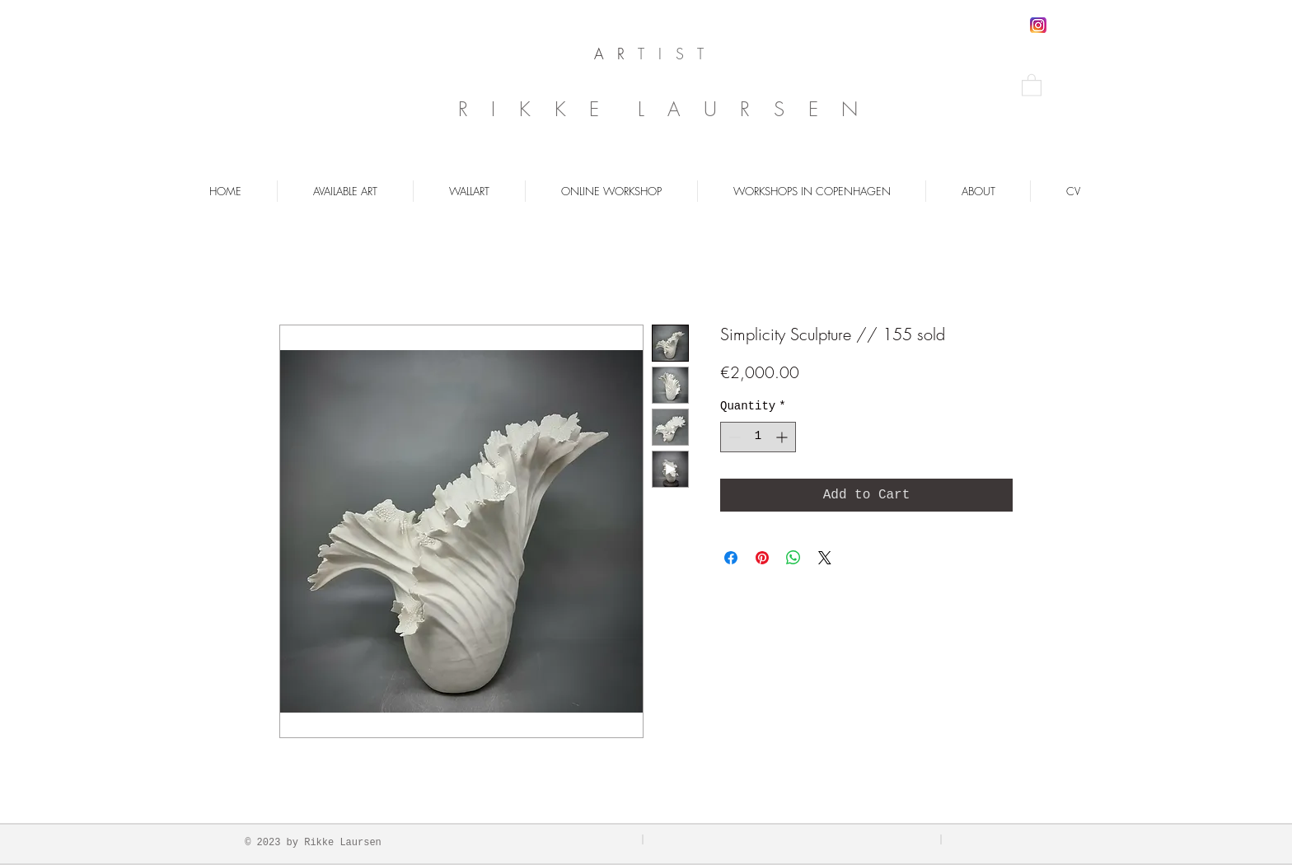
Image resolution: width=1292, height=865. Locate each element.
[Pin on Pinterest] (762, 558)
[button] (1032, 84)
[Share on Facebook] (731, 558)
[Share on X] (825, 558)
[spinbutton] (758, 437)
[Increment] (783, 437)
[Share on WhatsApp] (793, 558)
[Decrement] (733, 437)
